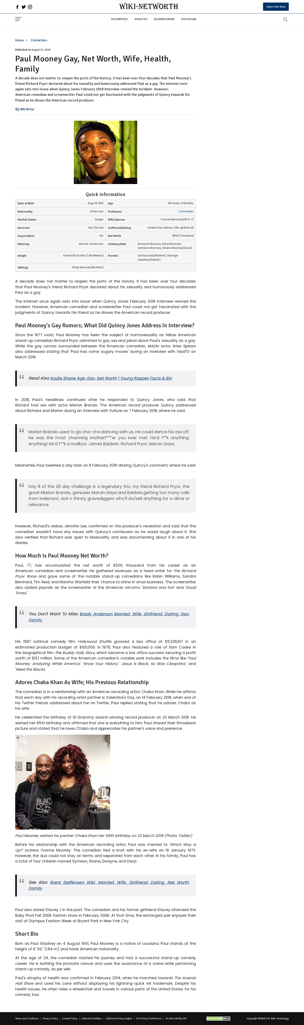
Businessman (164, 19)
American (96, 211)
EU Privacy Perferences (149, 1018)
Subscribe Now (275, 6)
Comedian (186, 211)
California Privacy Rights (119, 1018)
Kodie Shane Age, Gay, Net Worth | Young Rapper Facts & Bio (111, 378)
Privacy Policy (50, 1018)
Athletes (141, 19)
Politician (188, 19)
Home (19, 40)
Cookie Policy (69, 1018)
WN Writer (27, 109)
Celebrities (119, 19)
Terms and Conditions (27, 1018)
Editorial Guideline (91, 1018)
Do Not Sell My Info (176, 1018)
